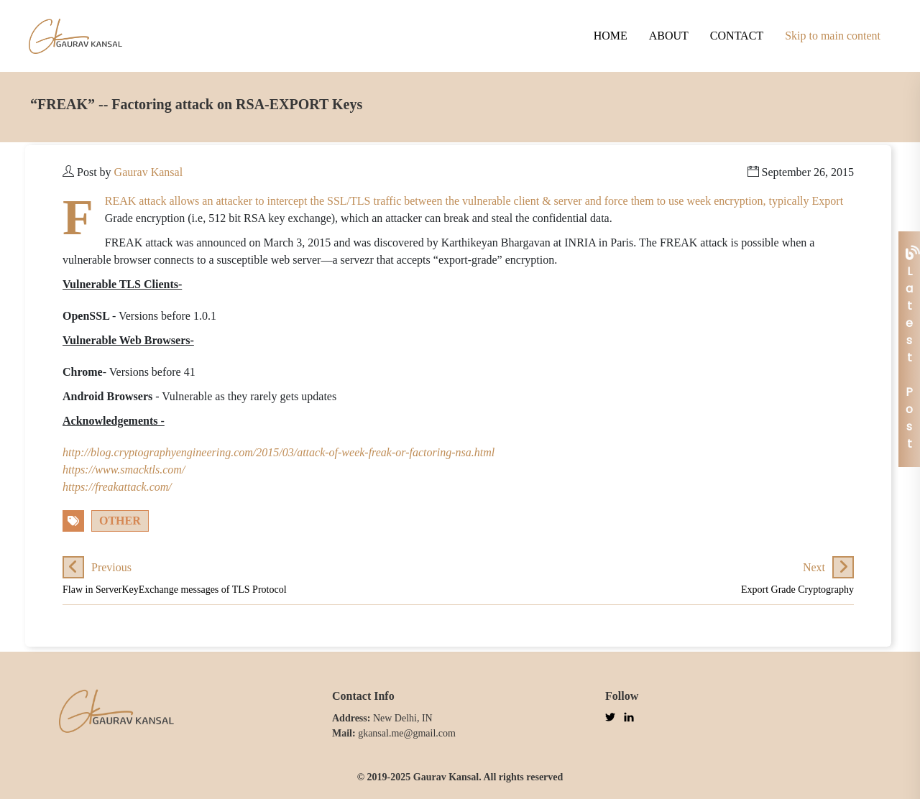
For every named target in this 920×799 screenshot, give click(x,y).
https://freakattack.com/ (117, 487)
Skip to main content (832, 35)
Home (610, 35)
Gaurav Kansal (148, 172)
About (669, 35)
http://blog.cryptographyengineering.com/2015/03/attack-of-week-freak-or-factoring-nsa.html (278, 452)
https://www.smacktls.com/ (124, 469)
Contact (736, 35)
